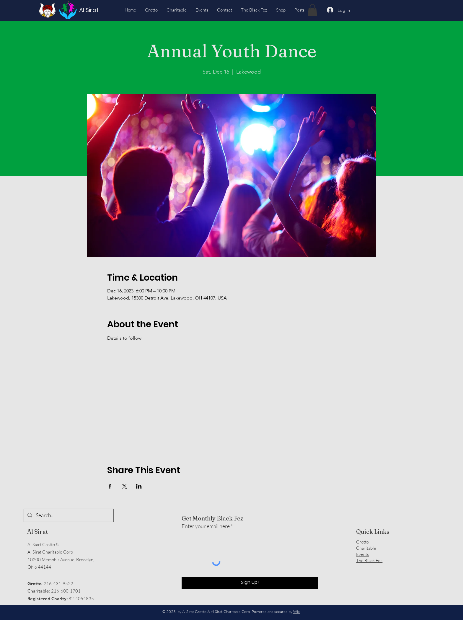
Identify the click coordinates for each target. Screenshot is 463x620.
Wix (296, 611)
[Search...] (68, 515)
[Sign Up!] (250, 583)
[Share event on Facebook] (110, 486)
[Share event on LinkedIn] (139, 486)
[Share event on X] (124, 486)
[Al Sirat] (90, 10)
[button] (312, 10)
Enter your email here (206, 526)
